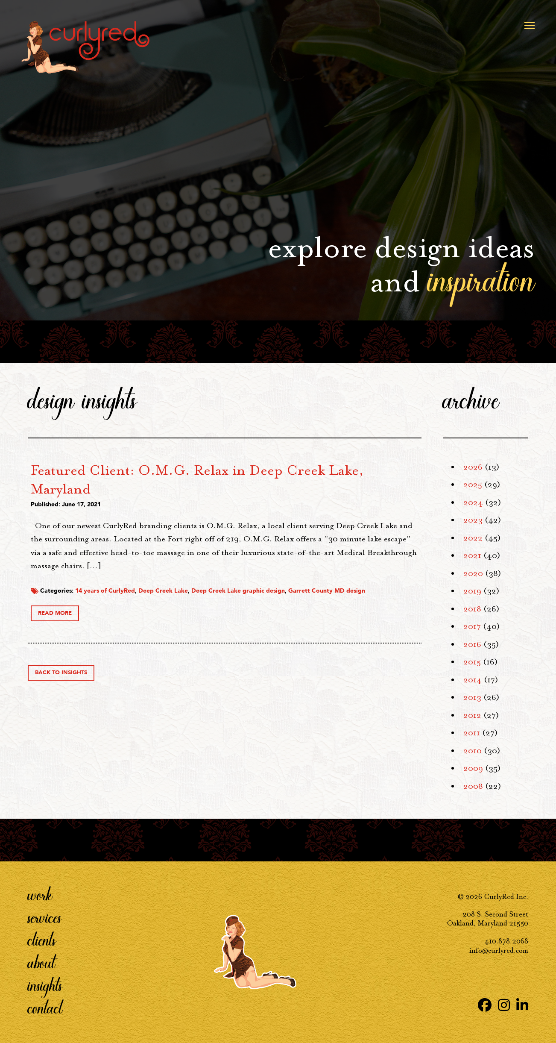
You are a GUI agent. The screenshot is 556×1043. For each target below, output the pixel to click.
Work (40, 894)
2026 (473, 467)
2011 (471, 733)
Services (44, 917)
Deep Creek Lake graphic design (363, 601)
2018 (472, 609)
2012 (472, 715)
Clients (42, 940)
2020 (473, 573)
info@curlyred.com (498, 950)
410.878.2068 (506, 941)
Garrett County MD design (194, 609)
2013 (472, 697)
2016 (472, 644)
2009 (473, 768)
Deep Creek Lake (288, 601)
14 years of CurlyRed (230, 601)
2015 (472, 662)
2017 (472, 626)
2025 (472, 484)
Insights (45, 985)
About (41, 962)
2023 (473, 520)
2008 (473, 786)
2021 (472, 555)
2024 (473, 502)
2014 (472, 680)
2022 (473, 538)
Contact (45, 1008)
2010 (472, 751)
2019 (472, 591)
